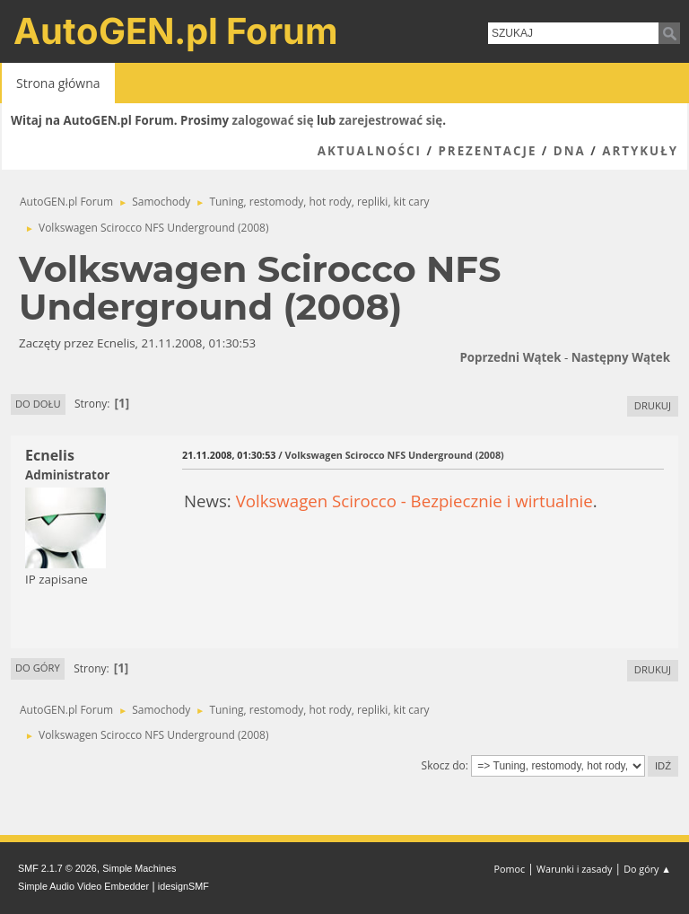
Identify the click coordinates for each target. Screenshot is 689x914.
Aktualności (370, 151)
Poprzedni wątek (510, 357)
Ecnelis (49, 455)
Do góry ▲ (647, 868)
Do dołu (38, 403)
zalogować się (273, 120)
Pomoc (510, 868)
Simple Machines (139, 868)
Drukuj (652, 405)
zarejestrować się (390, 120)
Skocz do (444, 765)
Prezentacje (487, 151)
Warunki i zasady (574, 868)
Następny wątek (620, 357)
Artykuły (640, 151)
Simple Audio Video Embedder (83, 886)
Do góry (37, 667)
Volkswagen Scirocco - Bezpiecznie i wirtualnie (414, 500)
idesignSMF (183, 886)
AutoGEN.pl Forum (175, 31)
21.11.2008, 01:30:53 (228, 454)
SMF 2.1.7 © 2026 (57, 868)
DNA (570, 151)
